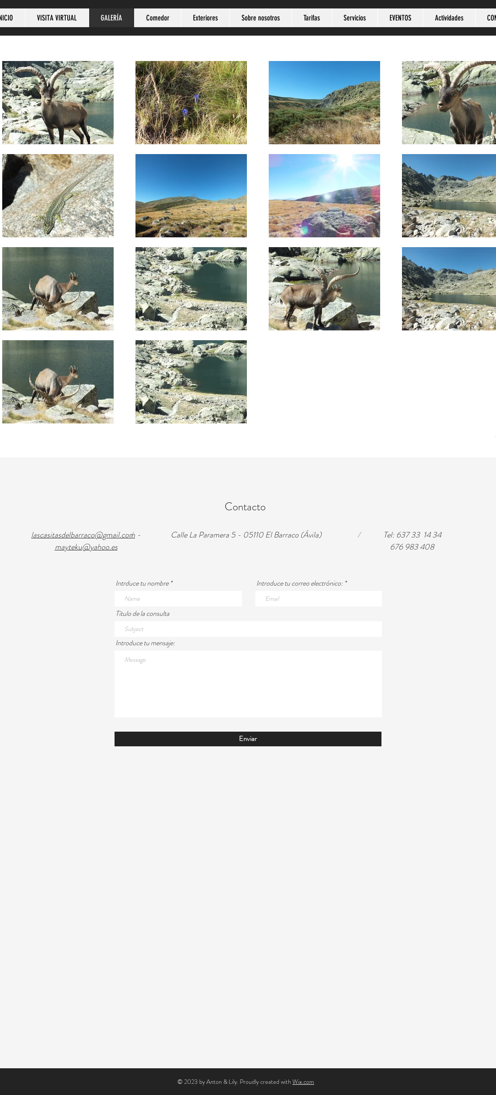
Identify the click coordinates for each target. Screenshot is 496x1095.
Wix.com (303, 1081)
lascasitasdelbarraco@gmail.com (83, 535)
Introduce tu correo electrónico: (299, 583)
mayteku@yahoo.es (86, 547)
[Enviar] (248, 739)
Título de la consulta (142, 613)
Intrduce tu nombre (141, 583)
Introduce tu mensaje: (145, 643)
